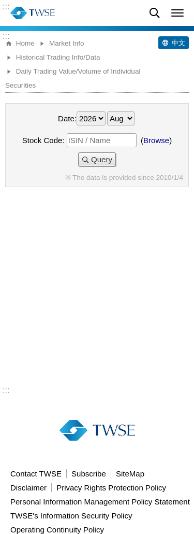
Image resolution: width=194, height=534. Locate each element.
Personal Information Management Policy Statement (100, 501)
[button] (177, 13)
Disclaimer (28, 487)
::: (6, 7)
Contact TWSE (36, 473)
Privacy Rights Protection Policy (111, 487)
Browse (156, 140)
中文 (178, 43)
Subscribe (88, 473)
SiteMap (130, 473)
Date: (67, 118)
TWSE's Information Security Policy (71, 515)
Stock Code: (43, 140)
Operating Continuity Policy (57, 529)
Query (101, 159)
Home (25, 43)
